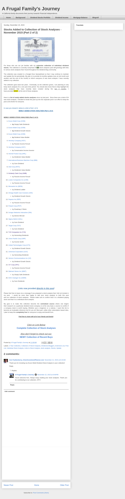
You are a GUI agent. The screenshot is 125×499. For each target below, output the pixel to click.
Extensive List (60, 346)
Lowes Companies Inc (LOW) (18, 180)
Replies (14, 370)
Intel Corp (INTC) (14, 167)
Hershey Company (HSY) (17, 140)
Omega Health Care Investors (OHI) (20, 193)
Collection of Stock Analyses (30, 346)
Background (20, 17)
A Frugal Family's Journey (31, 8)
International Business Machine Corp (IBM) (22, 160)
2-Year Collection (15, 346)
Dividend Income (61, 17)
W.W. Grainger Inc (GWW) (17, 278)
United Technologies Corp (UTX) (19, 245)
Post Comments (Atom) (41, 493)
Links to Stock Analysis (32, 348)
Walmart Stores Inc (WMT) (17, 271)
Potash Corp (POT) (14, 206)
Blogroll (96, 17)
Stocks (53, 348)
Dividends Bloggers (47, 346)
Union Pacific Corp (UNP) (17, 238)
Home (8, 17)
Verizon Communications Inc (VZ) (19, 258)
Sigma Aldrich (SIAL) (15, 219)
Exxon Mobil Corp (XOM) (16, 121)
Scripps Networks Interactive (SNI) (20, 212)
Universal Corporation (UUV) (18, 252)
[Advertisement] (36, 463)
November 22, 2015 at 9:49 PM (48, 375)
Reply (11, 366)
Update (58, 348)
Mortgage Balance (80, 17)
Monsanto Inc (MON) (15, 186)
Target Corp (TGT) (14, 225)
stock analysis (45, 348)
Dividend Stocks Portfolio (40, 17)
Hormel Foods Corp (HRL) (17, 154)
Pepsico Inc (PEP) (14, 199)
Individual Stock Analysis (15, 348)
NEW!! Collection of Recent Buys (36, 337)
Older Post (64, 485)
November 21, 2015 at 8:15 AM (55, 360)
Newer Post (8, 485)
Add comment (10, 391)
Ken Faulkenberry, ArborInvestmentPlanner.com (26, 360)
